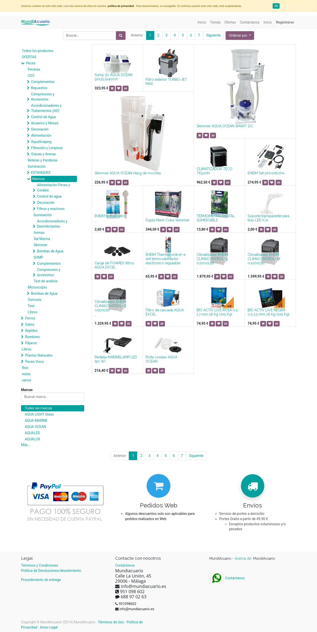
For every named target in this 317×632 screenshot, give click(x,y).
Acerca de (243, 558)
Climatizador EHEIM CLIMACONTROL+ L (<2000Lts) (212, 259)
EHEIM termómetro (110, 216)
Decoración (39, 129)
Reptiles (31, 331)
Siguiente (213, 35)
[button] (240, 35)
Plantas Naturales (39, 355)
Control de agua (49, 196)
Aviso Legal (49, 627)
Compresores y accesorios (48, 272)
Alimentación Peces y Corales (53, 187)
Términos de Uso (111, 622)
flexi (25, 368)
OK (276, 6)
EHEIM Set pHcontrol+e (266, 173)
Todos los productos (37, 51)
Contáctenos (125, 565)
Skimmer (41, 245)
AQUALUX (32, 439)
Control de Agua (43, 117)
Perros (30, 318)
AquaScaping (41, 142)
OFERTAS (29, 57)
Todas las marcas (38, 408)
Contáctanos (227, 578)
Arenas (39, 233)
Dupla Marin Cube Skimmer (167, 220)
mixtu (26, 374)
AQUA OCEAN (35, 427)
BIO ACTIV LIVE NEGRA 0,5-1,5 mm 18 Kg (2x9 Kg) (269, 312)
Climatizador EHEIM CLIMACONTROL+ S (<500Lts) (110, 306)
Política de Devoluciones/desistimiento (51, 571)
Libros (32, 312)
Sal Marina (42, 239)
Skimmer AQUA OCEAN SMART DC (225, 126)
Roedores (32, 337)
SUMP (38, 257)
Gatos (29, 324)
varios (26, 380)
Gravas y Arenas (43, 154)
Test (31, 306)
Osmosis (34, 300)
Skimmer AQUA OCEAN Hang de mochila (128, 173)
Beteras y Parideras (42, 160)
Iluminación (37, 166)
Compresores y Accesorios (42, 96)
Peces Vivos (34, 362)
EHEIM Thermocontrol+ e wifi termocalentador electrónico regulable (165, 259)
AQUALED (32, 433)
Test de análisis (46, 281)
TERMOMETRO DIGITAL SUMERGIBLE (216, 218)
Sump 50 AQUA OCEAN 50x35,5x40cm (113, 77)
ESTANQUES (40, 173)
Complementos (42, 82)
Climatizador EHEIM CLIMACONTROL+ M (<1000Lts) (264, 259)
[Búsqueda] (121, 35)
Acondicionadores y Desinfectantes (52, 223)
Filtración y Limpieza (47, 148)
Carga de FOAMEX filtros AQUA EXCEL (114, 265)
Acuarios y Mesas (44, 123)
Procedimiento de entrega (41, 580)
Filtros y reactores (50, 209)
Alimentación (41, 135)
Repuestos (39, 88)
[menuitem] (202, 22)
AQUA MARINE (36, 420)
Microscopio (37, 287)
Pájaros (31, 343)
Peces (30, 63)
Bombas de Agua (50, 251)
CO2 (31, 76)
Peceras (34, 69)
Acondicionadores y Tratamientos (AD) (46, 108)
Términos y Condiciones (39, 565)
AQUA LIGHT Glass (39, 414)
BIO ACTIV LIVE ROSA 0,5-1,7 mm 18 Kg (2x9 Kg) (218, 312)
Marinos (38, 179)
